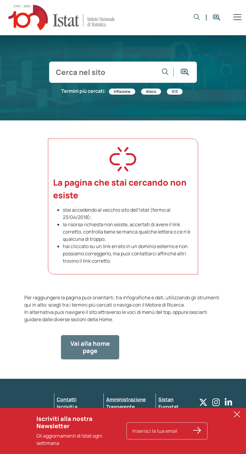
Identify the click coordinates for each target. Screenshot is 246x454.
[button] (197, 18)
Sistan (166, 399)
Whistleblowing (124, 414)
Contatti (66, 399)
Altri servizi (171, 414)
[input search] (105, 72)
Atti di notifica (122, 428)
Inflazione (122, 91)
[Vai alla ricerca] (165, 72)
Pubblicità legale (125, 421)
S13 (175, 91)
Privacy (65, 421)
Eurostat (168, 406)
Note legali (118, 435)
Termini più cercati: (83, 91)
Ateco (151, 91)
